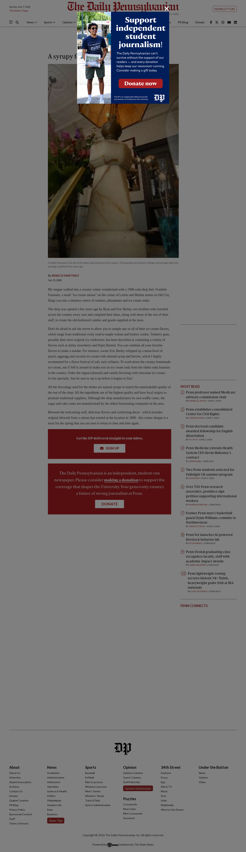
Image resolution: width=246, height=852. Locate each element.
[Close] (166, 9)
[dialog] (123, 426)
